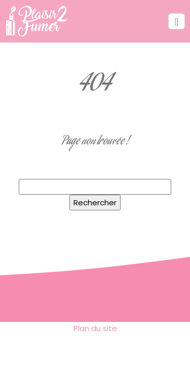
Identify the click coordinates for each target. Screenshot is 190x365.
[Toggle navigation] (176, 21)
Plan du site (95, 328)
